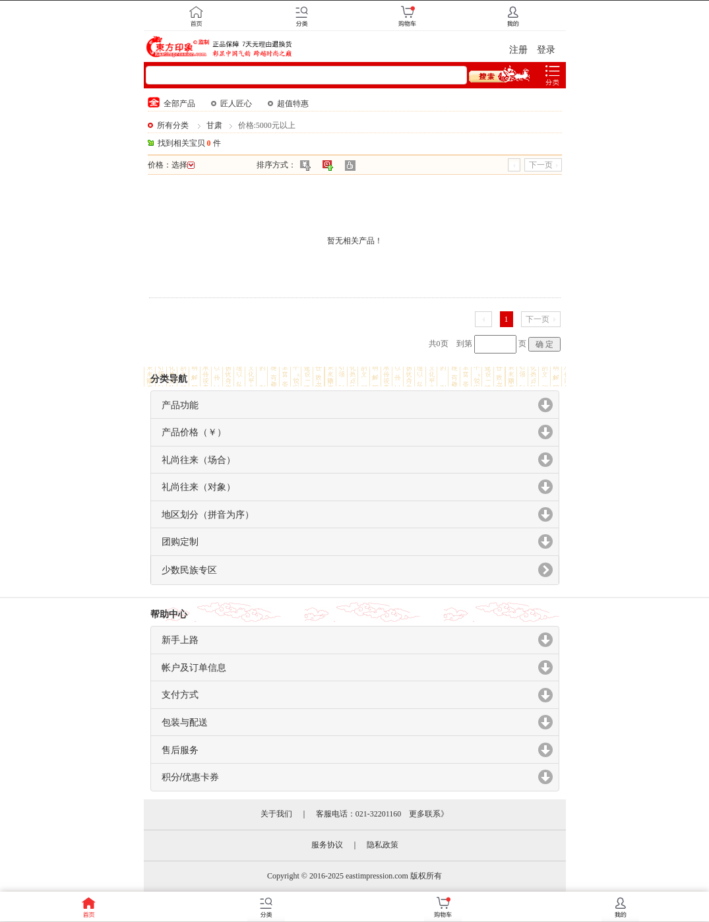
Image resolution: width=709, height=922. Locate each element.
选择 (183, 164)
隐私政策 (382, 844)
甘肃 (214, 125)
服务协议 (327, 844)
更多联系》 (428, 813)
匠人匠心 (231, 103)
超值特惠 (288, 103)
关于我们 (276, 813)
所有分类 (173, 125)
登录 (546, 50)
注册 (518, 50)
